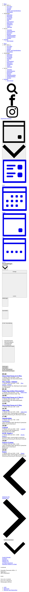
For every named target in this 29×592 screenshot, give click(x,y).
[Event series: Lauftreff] (22, 429)
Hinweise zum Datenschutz (10, 590)
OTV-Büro (9, 6)
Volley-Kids (5, 410)
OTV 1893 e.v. (7, 5)
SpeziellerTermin (8, 340)
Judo (8, 20)
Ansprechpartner (11, 31)
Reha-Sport (9, 23)
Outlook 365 (5, 560)
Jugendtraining (7, 418)
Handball (9, 19)
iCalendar (4, 558)
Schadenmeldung (11, 36)
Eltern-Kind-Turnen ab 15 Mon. (12, 376)
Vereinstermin (7, 344)
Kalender (6, 39)
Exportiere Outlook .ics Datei (9, 564)
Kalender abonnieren (8, 539)
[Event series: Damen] (21, 453)
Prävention (9, 32)
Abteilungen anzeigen (6, 118)
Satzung (9, 9)
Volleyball (9, 27)
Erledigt (14, 271)
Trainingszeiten (8, 343)
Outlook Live (5, 561)
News (5, 4)
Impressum (6, 588)
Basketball (9, 16)
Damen (4, 452)
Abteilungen (7, 13)
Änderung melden (11, 35)
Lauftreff (5, 427)
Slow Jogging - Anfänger (9, 381)
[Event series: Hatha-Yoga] (23, 392)
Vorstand (9, 8)
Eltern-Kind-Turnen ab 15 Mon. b (12, 397)
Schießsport (10, 24)
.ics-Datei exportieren (7, 563)
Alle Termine (10, 41)
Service (5, 28)
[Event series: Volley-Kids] (23, 412)
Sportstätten (10, 12)
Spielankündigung (8, 342)
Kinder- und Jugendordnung (14, 10)
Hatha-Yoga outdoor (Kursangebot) (13, 391)
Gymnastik (9, 17)
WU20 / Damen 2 (7, 433)
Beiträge (9, 34)
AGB (5, 587)
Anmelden (9, 30)
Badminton (9, 15)
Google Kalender (6, 557)
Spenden (9, 38)
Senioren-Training (7, 442)
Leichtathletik (10, 21)
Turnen (8, 25)
